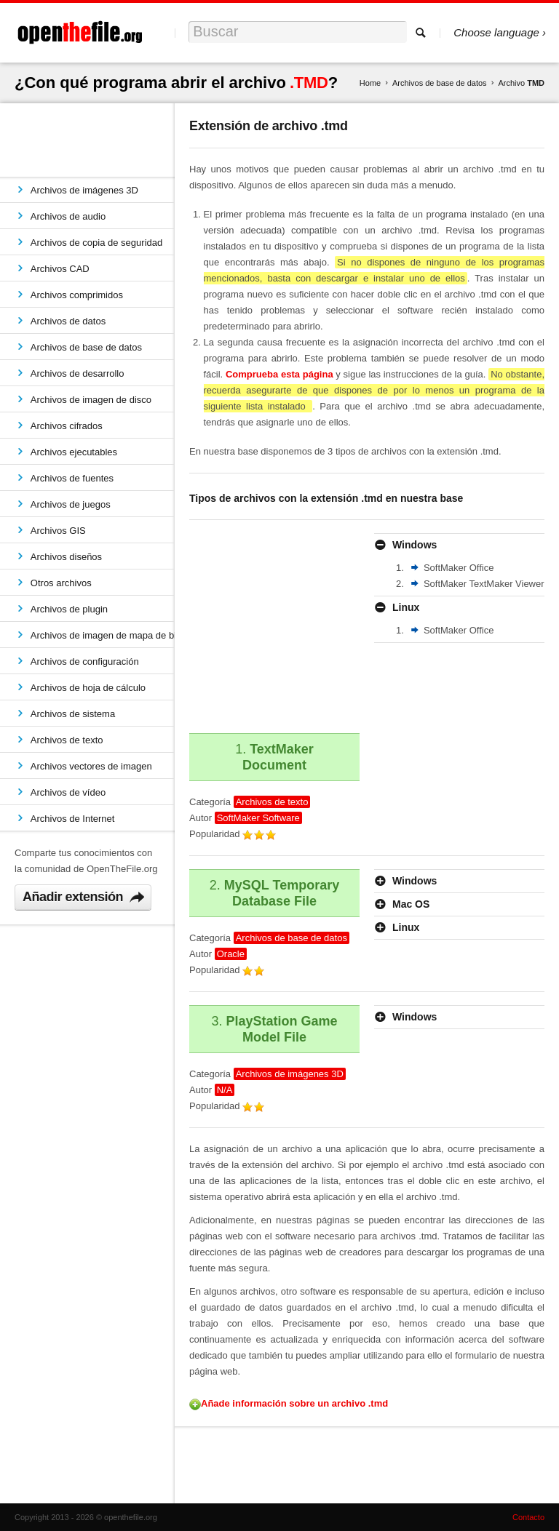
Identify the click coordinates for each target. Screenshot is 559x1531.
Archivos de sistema (73, 713)
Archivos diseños (66, 556)
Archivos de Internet (73, 818)
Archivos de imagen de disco (91, 399)
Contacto (528, 1517)
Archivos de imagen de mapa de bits (103, 635)
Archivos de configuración (85, 661)
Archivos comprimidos (77, 294)
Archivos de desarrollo (77, 373)
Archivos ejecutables (74, 452)
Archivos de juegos (71, 504)
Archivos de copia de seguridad (96, 242)
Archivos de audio (68, 216)
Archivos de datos (68, 321)
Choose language (496, 32)
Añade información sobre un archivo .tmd (294, 1403)
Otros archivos (61, 582)
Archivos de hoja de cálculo (88, 687)
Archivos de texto (67, 740)
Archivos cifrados (67, 425)
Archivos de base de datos (439, 83)
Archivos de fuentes (72, 478)
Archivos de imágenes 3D (84, 190)
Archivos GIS (58, 530)
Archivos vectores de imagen (91, 766)
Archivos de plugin (69, 609)
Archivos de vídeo (68, 792)
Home (370, 83)
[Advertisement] (308, 624)
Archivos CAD (60, 268)
